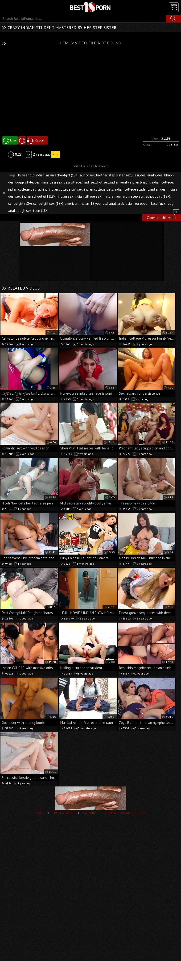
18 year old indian (31, 175)
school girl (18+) (158, 196)
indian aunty (119, 182)
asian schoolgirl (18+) (62, 175)
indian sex (65, 196)
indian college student (132, 189)
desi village (72, 182)
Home (40, 813)
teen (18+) (41, 210)
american (71, 203)
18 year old (99, 203)
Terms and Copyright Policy (125, 813)
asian (130, 203)
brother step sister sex (113, 175)
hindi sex (89, 182)
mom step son (133, 196)
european (142, 203)
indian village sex (88, 196)
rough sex (24, 210)
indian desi (158, 189)
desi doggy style (20, 182)
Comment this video (163, 217)
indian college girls (98, 189)
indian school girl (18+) (39, 196)
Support (89, 813)
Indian (84, 203)
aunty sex (87, 175)
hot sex (103, 182)
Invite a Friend (63, 813)
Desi (135, 175)
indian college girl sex (66, 189)
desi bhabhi (165, 175)
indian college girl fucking (28, 189)
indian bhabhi (140, 182)
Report (39, 140)
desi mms (41, 182)
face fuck (158, 203)
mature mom (112, 196)
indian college (162, 182)
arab (120, 203)
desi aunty (148, 175)
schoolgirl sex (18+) (48, 203)
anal (112, 203)
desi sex (56, 182)
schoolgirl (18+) (20, 203)
